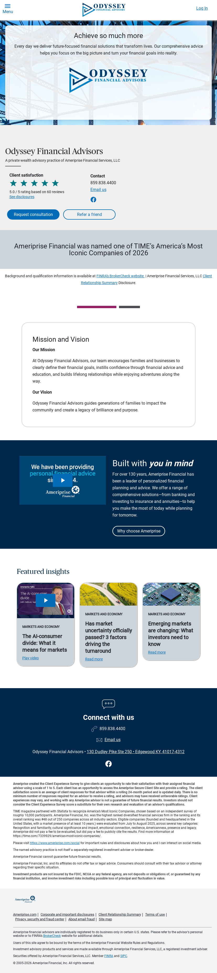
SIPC (123, 956)
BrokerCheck (52, 936)
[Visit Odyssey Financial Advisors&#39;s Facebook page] (108, 764)
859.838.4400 (103, 182)
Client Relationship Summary (120, 914)
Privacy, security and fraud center (39, 919)
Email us (98, 189)
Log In (202, 8)
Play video (30, 658)
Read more (94, 659)
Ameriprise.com (24, 914)
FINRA (108, 956)
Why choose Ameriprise (138, 531)
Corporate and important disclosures (67, 914)
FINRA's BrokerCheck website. (120, 276)
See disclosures (21, 197)
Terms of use (155, 914)
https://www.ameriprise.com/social (55, 843)
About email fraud (81, 919)
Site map (105, 919)
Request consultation (33, 214)
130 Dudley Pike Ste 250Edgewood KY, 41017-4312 (136, 751)
